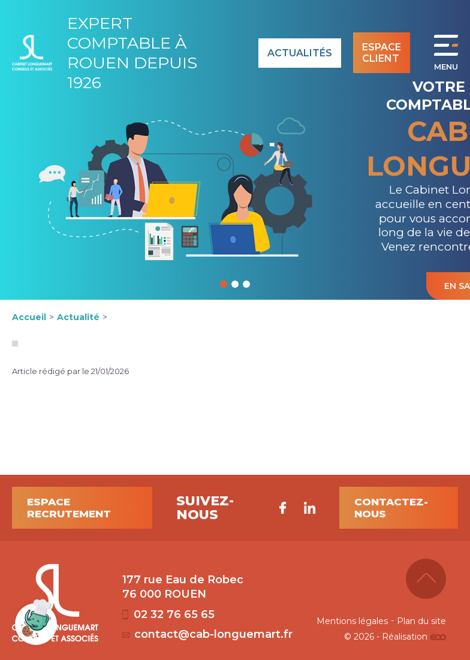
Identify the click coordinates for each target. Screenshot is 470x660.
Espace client (381, 52)
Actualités (299, 53)
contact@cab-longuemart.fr (207, 634)
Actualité (78, 317)
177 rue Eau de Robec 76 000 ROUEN (182, 587)
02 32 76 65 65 (168, 614)
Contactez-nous (391, 508)
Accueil (29, 317)
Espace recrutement (69, 508)
